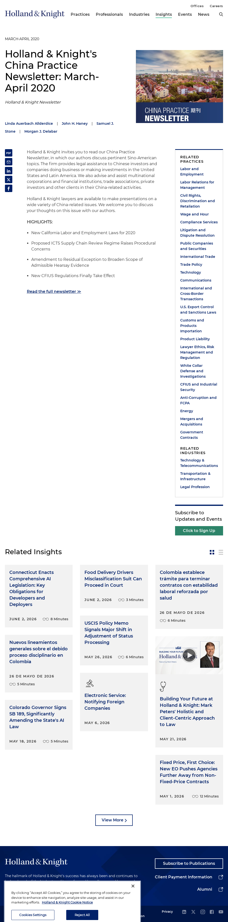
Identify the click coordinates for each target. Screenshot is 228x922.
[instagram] (202, 912)
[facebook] (212, 912)
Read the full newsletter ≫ (54, 291)
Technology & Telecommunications (199, 463)
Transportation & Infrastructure (195, 476)
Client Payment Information (183, 877)
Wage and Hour (194, 214)
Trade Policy (191, 264)
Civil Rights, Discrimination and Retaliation (197, 201)
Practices (80, 14)
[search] (221, 14)
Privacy (167, 911)
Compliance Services (199, 222)
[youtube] (221, 912)
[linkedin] (184, 912)
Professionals (109, 14)
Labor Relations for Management (197, 185)
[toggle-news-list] (221, 552)
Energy (186, 411)
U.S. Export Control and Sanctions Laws (198, 310)
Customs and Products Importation (192, 325)
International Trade (197, 256)
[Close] (133, 895)
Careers (216, 6)
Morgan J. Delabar (40, 131)
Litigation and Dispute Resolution (197, 233)
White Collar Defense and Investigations (193, 371)
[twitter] (193, 912)
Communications (195, 280)
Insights (164, 14)
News (203, 14)
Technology (190, 272)
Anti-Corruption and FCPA (198, 400)
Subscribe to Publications (189, 863)
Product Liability (195, 339)
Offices (197, 6)
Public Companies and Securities (196, 246)
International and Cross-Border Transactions (196, 293)
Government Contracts (191, 435)
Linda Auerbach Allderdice (29, 123)
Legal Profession (195, 487)
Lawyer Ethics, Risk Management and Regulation (197, 352)
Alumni (204, 889)
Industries (139, 14)
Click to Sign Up (199, 530)
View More (112, 820)
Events (185, 14)
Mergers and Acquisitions (191, 421)
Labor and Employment (192, 172)
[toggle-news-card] (212, 552)
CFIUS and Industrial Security (198, 387)
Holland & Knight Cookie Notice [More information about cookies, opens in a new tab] (67, 912)
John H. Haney (75, 123)
